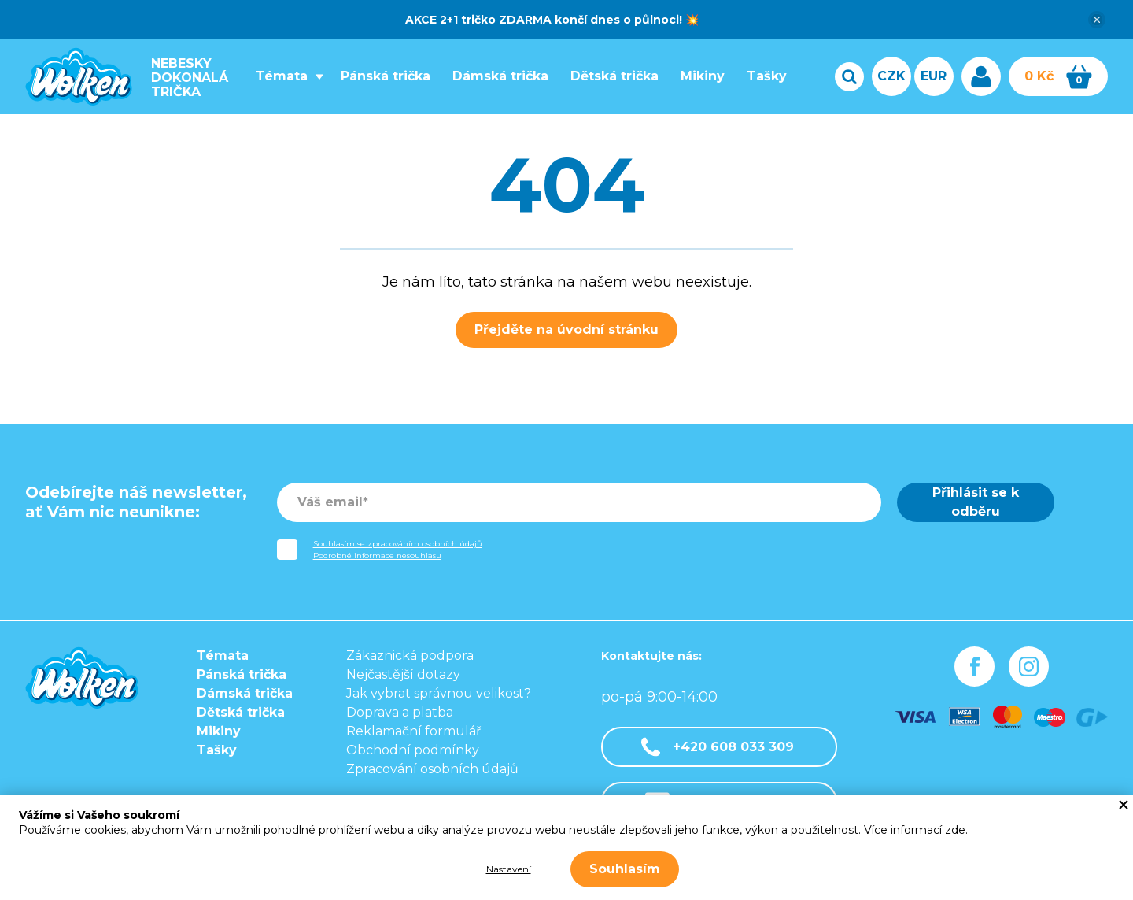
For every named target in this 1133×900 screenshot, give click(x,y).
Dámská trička (496, 76)
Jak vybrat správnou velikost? (438, 693)
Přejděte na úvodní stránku (566, 329)
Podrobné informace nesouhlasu (377, 555)
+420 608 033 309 (717, 747)
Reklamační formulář (413, 731)
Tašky (762, 76)
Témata (277, 76)
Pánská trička (381, 76)
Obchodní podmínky (412, 750)
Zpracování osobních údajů (432, 768)
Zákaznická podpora (410, 655)
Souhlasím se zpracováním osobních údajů (397, 544)
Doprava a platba (399, 712)
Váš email (330, 501)
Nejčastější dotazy (403, 674)
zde (955, 830)
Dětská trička (610, 76)
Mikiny (698, 76)
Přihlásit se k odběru (975, 502)
